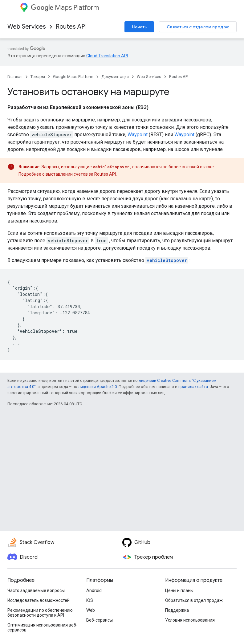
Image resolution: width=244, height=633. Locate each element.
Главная (14, 76)
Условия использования (190, 620)
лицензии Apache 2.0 (97, 386)
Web (90, 610)
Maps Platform (65, 7)
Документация (115, 76)
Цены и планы (179, 590)
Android (94, 590)
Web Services (26, 27)
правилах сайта (193, 386)
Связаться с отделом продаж (198, 27)
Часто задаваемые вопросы (36, 590)
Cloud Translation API (107, 55)
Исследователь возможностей (38, 600)
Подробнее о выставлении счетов (53, 174)
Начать (139, 27)
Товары (37, 76)
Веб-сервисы (99, 620)
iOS (89, 600)
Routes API (71, 27)
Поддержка (177, 610)
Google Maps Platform (73, 76)
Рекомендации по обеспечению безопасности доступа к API (40, 613)
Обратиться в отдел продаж (194, 600)
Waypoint (138, 134)
